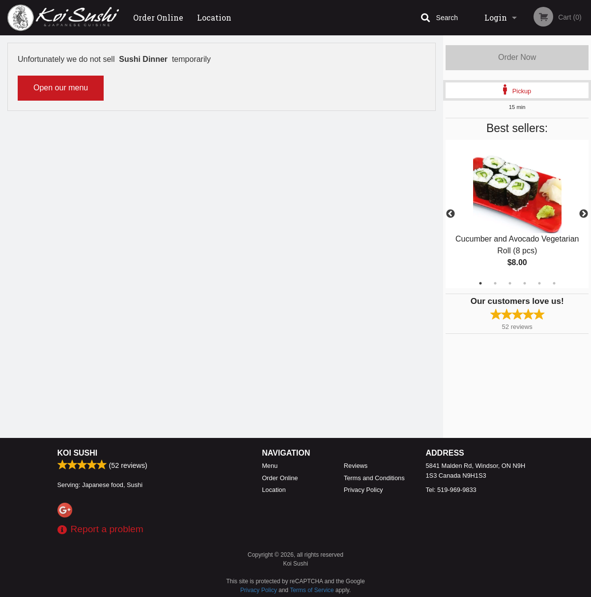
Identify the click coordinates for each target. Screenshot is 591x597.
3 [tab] (510, 283)
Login (495, 17)
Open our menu (60, 87)
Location (214, 17)
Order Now (517, 57)
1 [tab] (480, 283)
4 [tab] (525, 283)
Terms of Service (312, 590)
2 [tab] (495, 283)
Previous (450, 214)
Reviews (355, 465)
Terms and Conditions (374, 478)
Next (584, 214)
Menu (270, 465)
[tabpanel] (517, 214)
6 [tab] (554, 283)
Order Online (158, 17)
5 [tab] (539, 283)
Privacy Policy (363, 489)
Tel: (451, 489)
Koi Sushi (77, 453)
